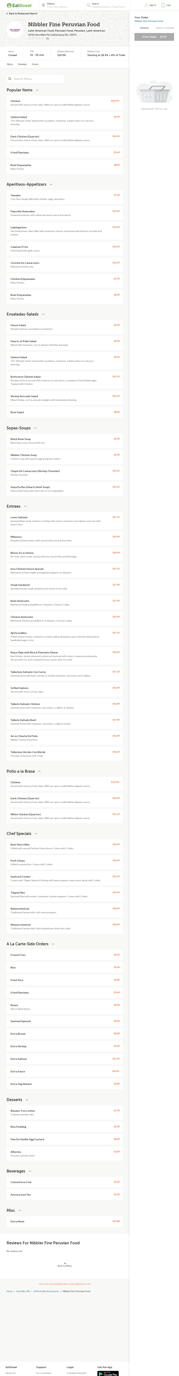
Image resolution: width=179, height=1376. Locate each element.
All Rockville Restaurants (46, 1291)
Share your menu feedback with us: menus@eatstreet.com (65, 1284)
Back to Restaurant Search (23, 13)
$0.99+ (116, 1071)
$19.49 (116, 892)
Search (95, 4)
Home (10, 1291)
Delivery (144, 28)
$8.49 (117, 164)
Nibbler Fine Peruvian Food (148, 21)
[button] (166, 5)
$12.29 (116, 396)
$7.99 (117, 195)
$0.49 (117, 1033)
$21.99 (116, 687)
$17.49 (116, 584)
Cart (168, 5)
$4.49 (117, 1004)
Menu (10, 64)
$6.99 (117, 324)
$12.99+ (115, 100)
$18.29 (116, 751)
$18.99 (116, 552)
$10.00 (116, 1221)
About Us (10, 1373)
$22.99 (116, 876)
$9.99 (117, 116)
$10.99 (116, 136)
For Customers (44, 1373)
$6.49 (117, 1139)
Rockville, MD (23, 1291)
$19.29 (116, 470)
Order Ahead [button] (154, 37)
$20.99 (116, 652)
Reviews (22, 64)
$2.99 (117, 1194)
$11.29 (116, 376)
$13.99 (116, 262)
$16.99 (116, 536)
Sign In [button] (152, 5)
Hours (36, 64)
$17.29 (116, 517)
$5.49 (117, 152)
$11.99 (116, 1058)
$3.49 (117, 1083)
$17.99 (116, 600)
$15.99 (116, 486)
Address (51, 4)
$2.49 (117, 1181)
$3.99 (117, 954)
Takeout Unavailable (165, 28)
